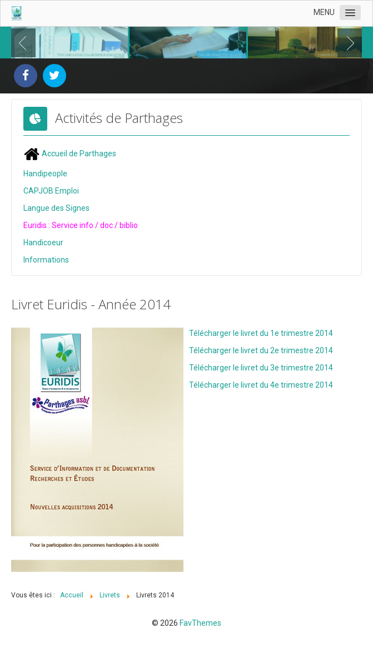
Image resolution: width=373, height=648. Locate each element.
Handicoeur (43, 242)
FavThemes (200, 623)
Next (347, 42)
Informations (46, 259)
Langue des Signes (56, 208)
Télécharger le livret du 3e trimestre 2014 (261, 367)
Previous (25, 42)
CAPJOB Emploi (51, 190)
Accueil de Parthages (69, 153)
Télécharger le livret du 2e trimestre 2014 (261, 350)
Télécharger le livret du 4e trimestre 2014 (261, 384)
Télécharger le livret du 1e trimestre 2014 (261, 333)
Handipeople (45, 173)
